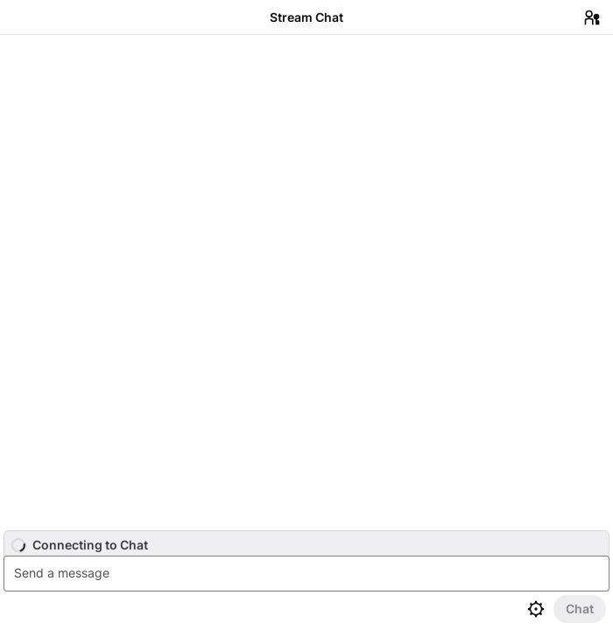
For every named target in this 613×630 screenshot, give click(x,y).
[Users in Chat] (592, 18)
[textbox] (308, 574)
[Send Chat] (579, 609)
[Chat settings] (536, 609)
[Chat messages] (306, 282)
